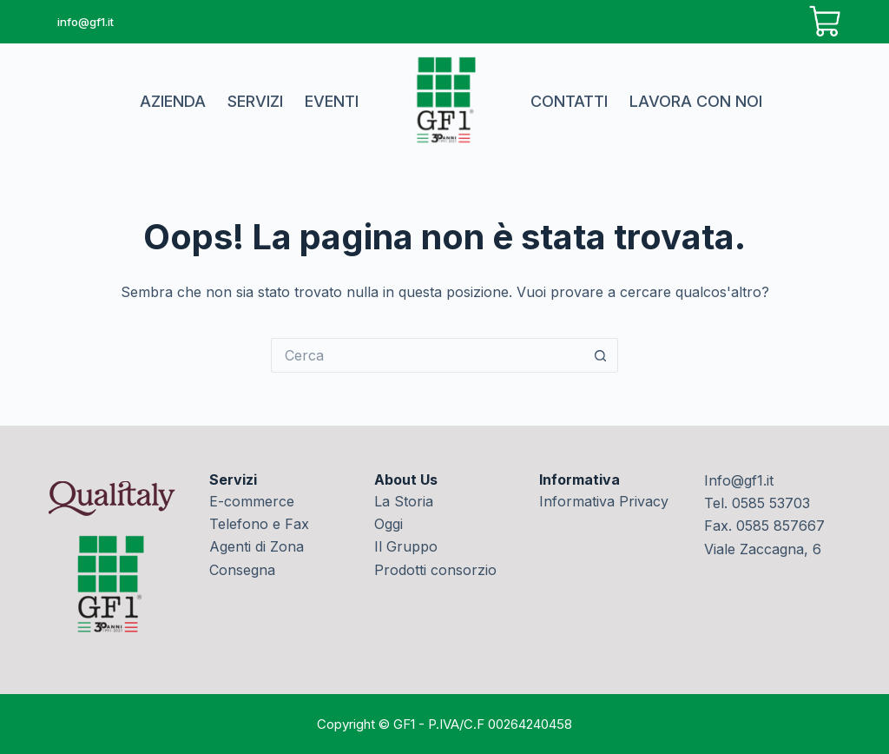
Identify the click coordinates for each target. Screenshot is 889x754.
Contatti (569, 101)
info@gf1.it (85, 22)
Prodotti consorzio (435, 570)
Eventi (332, 101)
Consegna (242, 570)
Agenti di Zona (256, 546)
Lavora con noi (695, 101)
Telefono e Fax (259, 523)
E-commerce (251, 501)
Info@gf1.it (739, 480)
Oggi (388, 523)
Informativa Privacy (603, 501)
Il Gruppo (406, 546)
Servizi (255, 101)
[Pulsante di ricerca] (600, 355)
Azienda (173, 101)
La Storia (403, 501)
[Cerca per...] (427, 355)
